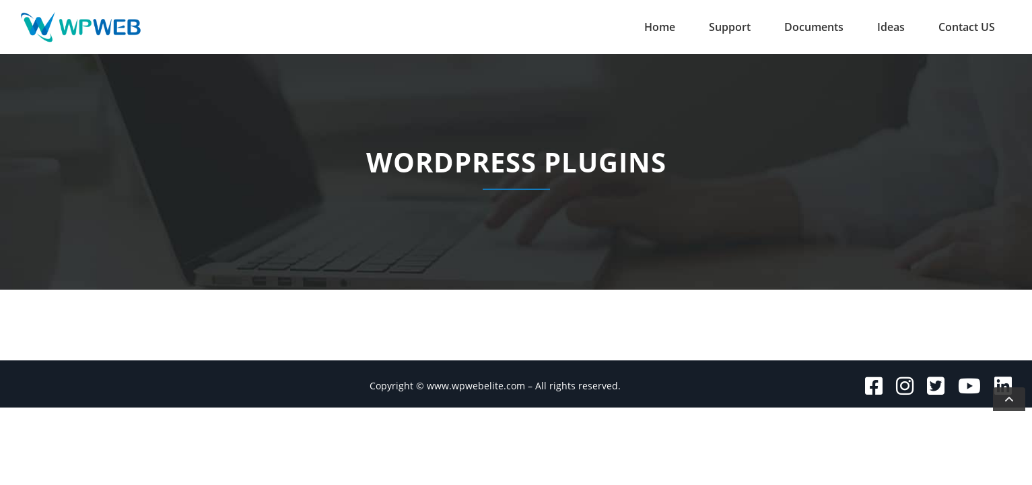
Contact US (966, 27)
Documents (814, 27)
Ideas (891, 27)
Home (659, 27)
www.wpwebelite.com (476, 385)
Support (730, 27)
